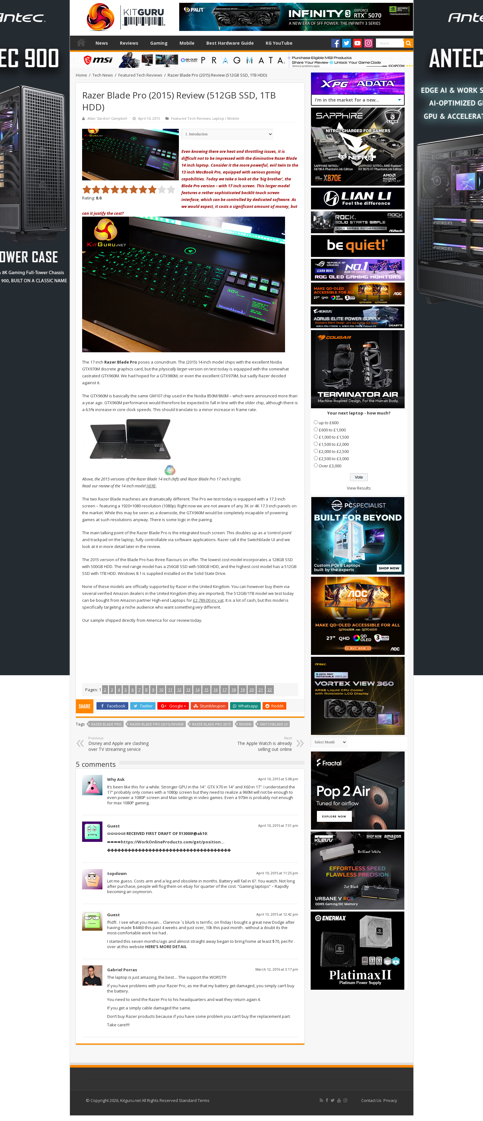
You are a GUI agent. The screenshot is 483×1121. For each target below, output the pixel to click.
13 (188, 689)
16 (215, 689)
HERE (151, 486)
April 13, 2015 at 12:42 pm (277, 914)
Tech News (102, 75)
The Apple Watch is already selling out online (260, 744)
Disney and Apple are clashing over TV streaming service (120, 744)
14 (197, 689)
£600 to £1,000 (332, 430)
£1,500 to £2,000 (334, 444)
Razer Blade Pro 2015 (211, 724)
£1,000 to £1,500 (334, 437)
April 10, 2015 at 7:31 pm (278, 825)
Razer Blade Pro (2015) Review (157, 724)
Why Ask (116, 779)
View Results (359, 488)
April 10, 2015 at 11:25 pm (277, 873)
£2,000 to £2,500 (334, 451)
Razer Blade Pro (106, 724)
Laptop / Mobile (225, 118)
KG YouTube (279, 43)
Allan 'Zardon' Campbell (107, 118)
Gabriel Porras (122, 970)
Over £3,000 (330, 466)
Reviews (129, 43)
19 (242, 689)
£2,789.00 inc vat (208, 600)
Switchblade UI (274, 724)
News (102, 43)
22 (270, 689)
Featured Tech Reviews (140, 75)
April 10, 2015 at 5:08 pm (278, 779)
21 (261, 689)
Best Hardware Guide (230, 43)
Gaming (159, 43)
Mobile (187, 43)
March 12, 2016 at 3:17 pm (276, 969)
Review (245, 724)
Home (81, 42)
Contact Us (371, 1100)
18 (233, 689)
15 (206, 689)
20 (251, 689)
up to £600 (328, 422)
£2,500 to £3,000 (334, 458)
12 (179, 689)
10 (161, 689)
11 (170, 689)
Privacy (390, 1100)
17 (224, 689)
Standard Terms (194, 1100)
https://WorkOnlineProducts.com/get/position (171, 842)
